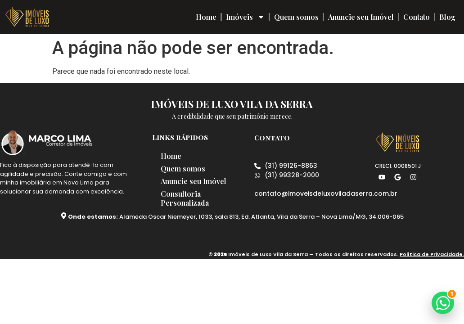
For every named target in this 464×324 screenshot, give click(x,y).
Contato (416, 17)
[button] (443, 303)
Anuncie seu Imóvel (361, 17)
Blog (447, 17)
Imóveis (245, 17)
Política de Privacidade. (432, 254)
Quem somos (296, 17)
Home (206, 17)
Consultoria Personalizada (185, 198)
